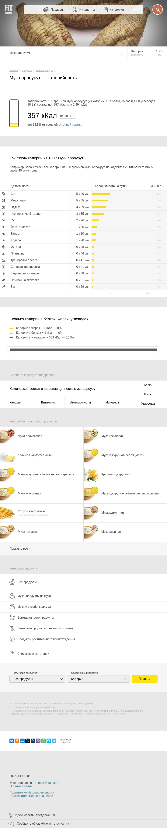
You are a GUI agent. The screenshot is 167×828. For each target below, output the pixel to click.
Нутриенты (87, 9)
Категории (117, 9)
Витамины (48, 402)
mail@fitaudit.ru (48, 782)
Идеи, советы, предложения (35, 815)
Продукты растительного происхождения (42, 639)
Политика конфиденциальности (31, 792)
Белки (148, 385)
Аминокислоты (80, 402)
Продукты (57, 9)
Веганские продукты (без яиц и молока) (41, 628)
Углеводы (148, 403)
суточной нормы (69, 124)
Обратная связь (20, 786)
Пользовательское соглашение (31, 795)
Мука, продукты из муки (30, 595)
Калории (15, 402)
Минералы (112, 402)
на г (66, 116)
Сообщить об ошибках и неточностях (43, 823)
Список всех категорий (29, 653)
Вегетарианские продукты (31, 617)
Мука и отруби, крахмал (30, 606)
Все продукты (23, 582)
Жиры (148, 394)
